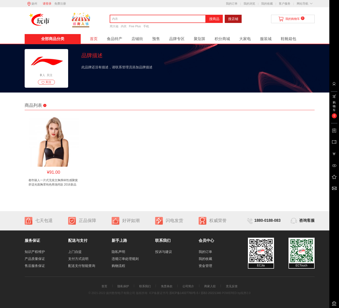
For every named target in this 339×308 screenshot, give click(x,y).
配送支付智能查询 (81, 266)
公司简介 (188, 286)
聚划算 (199, 39)
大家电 (245, 39)
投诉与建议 (163, 252)
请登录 (47, 3)
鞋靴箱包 (288, 39)
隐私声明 (118, 252)
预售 (156, 39)
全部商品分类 (52, 39)
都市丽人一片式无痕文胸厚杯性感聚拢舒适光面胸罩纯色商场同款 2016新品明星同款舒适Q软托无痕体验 (53, 183)
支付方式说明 (78, 259)
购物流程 (118, 266)
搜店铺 (233, 19)
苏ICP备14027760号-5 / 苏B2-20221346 (195, 293)
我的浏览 (249, 3)
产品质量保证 (35, 259)
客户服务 (284, 3)
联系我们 (145, 286)
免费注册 (60, 3)
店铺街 (137, 39)
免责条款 (167, 286)
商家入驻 (210, 286)
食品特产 (114, 39)
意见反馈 (232, 286)
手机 (146, 26)
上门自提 (75, 252)
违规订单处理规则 (125, 259)
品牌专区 (177, 39)
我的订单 (232, 3)
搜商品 (214, 19)
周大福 (114, 26)
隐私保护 (123, 286)
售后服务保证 (35, 266)
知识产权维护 (35, 252)
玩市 (243, 293)
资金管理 (205, 266)
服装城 (266, 39)
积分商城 (222, 39)
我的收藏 (267, 3)
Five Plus (135, 26)
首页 (94, 39)
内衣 (124, 26)
